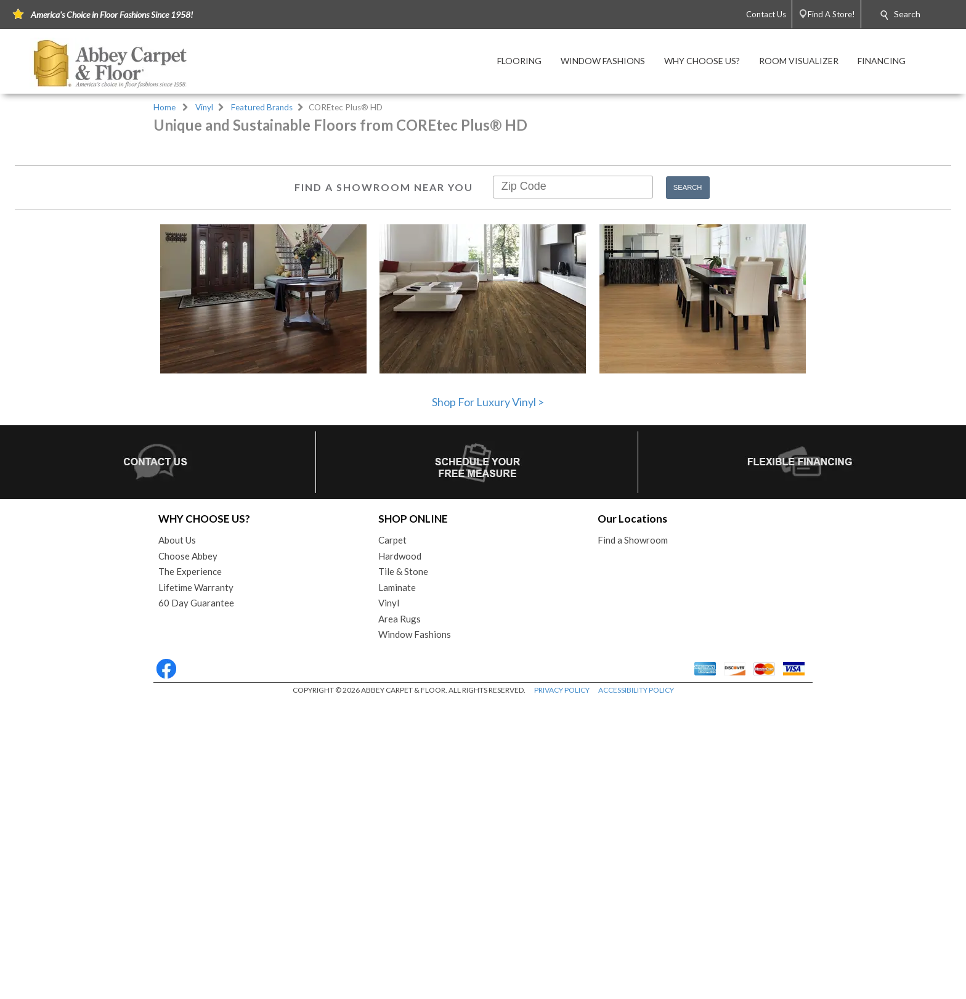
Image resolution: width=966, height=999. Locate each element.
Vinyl (204, 107)
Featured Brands (262, 107)
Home (164, 107)
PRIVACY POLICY (562, 986)
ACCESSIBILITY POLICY (636, 986)
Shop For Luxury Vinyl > (488, 698)
